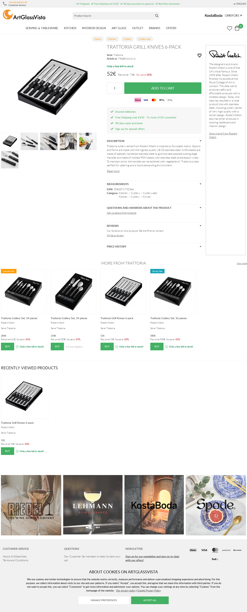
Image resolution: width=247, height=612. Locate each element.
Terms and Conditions (15, 560)
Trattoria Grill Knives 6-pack (117, 318)
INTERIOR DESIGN (94, 28)
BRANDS (154, 28)
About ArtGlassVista (14, 556)
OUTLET (137, 28)
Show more (242, 263)
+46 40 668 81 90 (18, 2)
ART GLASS (119, 28)
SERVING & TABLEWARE (41, 28)
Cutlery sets (150, 193)
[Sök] (113, 16)
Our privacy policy (126, 590)
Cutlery (135, 193)
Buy (7, 346)
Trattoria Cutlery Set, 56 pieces (168, 318)
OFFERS (171, 28)
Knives (146, 196)
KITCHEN (70, 28)
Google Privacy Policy (149, 590)
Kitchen (123, 193)
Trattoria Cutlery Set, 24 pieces (19, 318)
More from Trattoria (123, 263)
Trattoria (118, 55)
